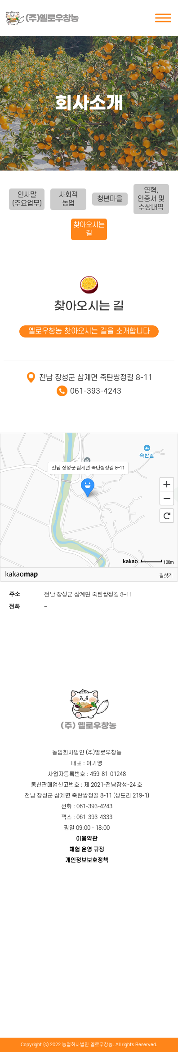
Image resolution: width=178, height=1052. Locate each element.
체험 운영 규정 (86, 849)
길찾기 (166, 575)
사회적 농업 (68, 199)
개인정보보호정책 (86, 860)
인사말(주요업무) (27, 199)
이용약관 (87, 839)
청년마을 (109, 199)
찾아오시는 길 (89, 229)
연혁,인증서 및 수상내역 (151, 198)
